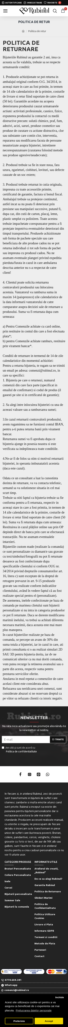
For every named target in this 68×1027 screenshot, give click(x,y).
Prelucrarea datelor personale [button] (34, 1010)
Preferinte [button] (19, 1021)
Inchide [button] (59, 997)
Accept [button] (49, 1021)
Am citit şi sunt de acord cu (19, 749)
